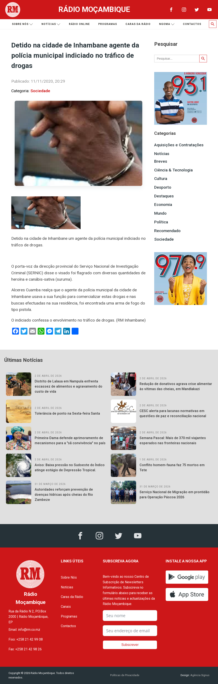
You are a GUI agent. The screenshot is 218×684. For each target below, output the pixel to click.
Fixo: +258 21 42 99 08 (26, 639)
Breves (160, 161)
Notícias (50, 24)
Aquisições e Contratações (179, 144)
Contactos (192, 24)
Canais (66, 607)
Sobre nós (22, 24)
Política (161, 222)
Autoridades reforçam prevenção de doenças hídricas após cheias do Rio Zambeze (64, 494)
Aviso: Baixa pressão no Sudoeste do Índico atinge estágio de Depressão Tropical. (70, 467)
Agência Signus (199, 675)
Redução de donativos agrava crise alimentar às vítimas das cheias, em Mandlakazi (176, 386)
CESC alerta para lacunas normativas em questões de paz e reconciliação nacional (173, 413)
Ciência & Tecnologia (173, 170)
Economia (163, 204)
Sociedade (40, 90)
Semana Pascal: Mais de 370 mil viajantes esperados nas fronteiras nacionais (173, 440)
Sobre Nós (69, 577)
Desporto (162, 187)
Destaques (164, 196)
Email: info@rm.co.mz (24, 630)
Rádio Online (79, 24)
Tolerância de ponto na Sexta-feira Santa (67, 413)
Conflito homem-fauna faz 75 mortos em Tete (172, 467)
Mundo (160, 213)
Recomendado (167, 230)
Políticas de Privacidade (124, 675)
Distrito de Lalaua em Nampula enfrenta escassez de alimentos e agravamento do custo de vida (68, 386)
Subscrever (130, 645)
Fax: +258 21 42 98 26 (25, 649)
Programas (107, 24)
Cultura (160, 178)
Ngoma (167, 24)
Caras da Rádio (138, 24)
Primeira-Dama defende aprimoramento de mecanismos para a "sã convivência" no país (70, 440)
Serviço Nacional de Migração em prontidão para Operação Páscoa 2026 (174, 494)
